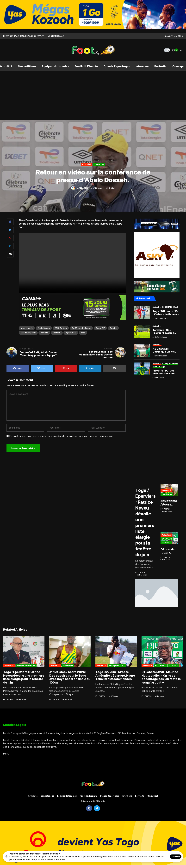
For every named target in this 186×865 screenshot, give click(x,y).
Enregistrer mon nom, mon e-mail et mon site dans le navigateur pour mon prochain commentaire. (61, 436)
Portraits (139, 796)
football (57, 332)
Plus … (6, 753)
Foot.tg (142, 572)
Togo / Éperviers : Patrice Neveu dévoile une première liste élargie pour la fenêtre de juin (146, 522)
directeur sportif (28, 332)
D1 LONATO (169, 539)
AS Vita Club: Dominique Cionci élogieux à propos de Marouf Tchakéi (166, 350)
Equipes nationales (26, 665)
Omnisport (169, 495)
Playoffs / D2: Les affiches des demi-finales (164, 372)
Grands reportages (109, 796)
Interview (168, 543)
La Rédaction (82, 188)
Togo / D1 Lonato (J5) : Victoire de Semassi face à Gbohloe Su (166, 313)
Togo (83, 332)
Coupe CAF (99, 164)
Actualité (86, 164)
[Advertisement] (93, 95)
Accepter (175, 856)
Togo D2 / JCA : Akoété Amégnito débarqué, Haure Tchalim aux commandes (115, 675)
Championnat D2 (116, 665)
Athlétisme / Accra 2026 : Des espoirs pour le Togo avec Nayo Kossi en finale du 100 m (171, 503)
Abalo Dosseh (44, 328)
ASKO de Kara (61, 328)
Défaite (113, 328)
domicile (44, 332)
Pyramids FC (71, 332)
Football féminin (88, 796)
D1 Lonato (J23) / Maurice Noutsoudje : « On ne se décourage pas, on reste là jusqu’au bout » (171, 552)
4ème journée (27, 328)
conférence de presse (81, 328)
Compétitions (47, 796)
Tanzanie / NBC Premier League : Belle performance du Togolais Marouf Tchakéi (165, 331)
